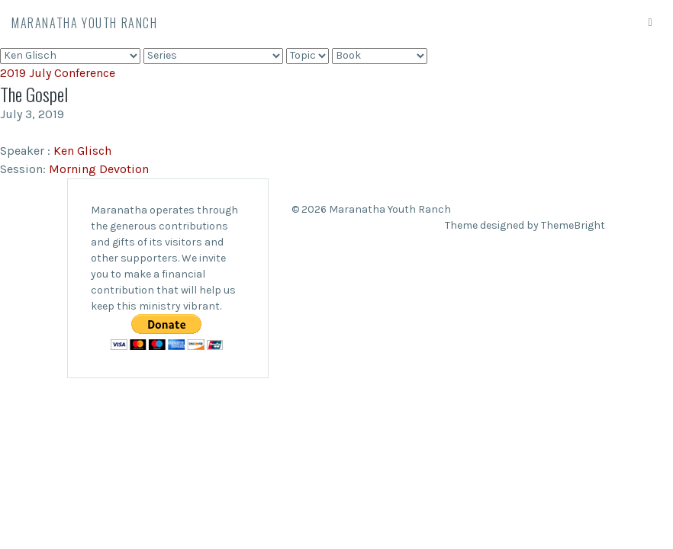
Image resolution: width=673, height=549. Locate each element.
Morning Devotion (99, 169)
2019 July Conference (57, 73)
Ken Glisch (82, 150)
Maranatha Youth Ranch (84, 23)
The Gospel (34, 94)
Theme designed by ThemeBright (525, 225)
